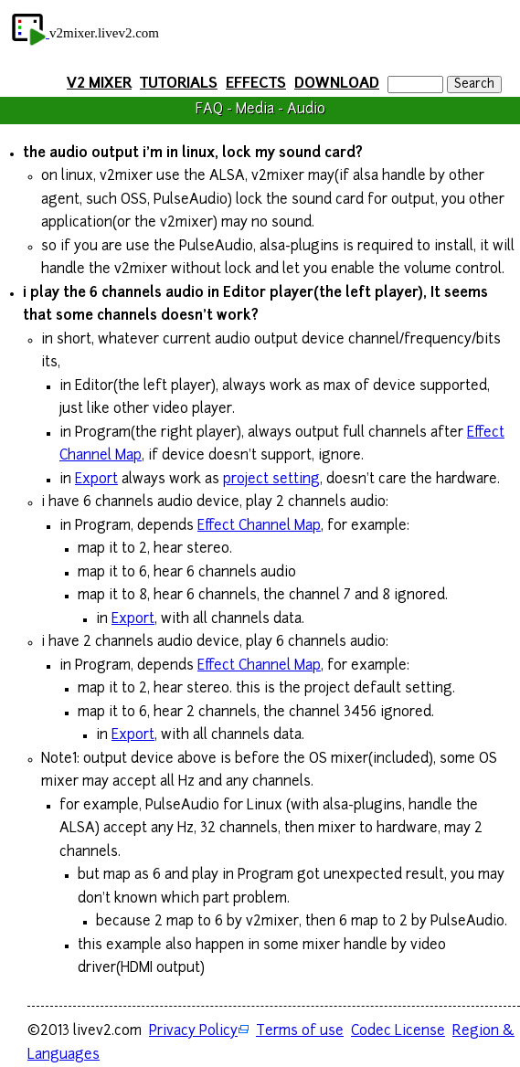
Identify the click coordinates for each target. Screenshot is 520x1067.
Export (96, 480)
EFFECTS (256, 84)
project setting (271, 480)
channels (131, 294)
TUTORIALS (179, 84)
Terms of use (300, 1032)
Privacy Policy (193, 1032)
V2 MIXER (99, 84)
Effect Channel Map (259, 527)
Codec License (398, 1032)
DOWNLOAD (336, 84)
